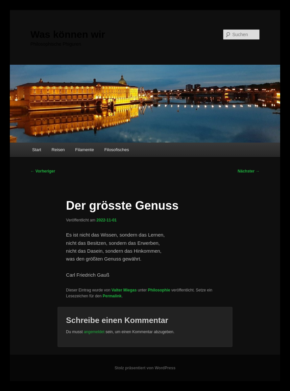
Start (36, 149)
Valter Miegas (124, 290)
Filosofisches (116, 149)
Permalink (112, 296)
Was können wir (67, 34)
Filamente (84, 149)
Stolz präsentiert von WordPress (144, 368)
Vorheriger (42, 171)
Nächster (249, 171)
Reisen (58, 149)
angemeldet (94, 332)
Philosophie (159, 290)
